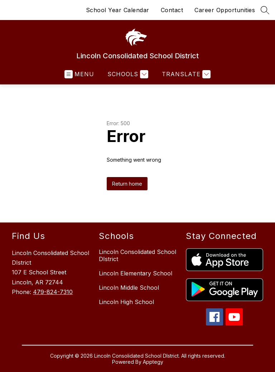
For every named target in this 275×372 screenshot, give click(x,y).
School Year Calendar (117, 10)
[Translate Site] (185, 74)
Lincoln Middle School (129, 287)
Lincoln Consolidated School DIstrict (137, 255)
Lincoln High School (126, 301)
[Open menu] (79, 74)
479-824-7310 (53, 291)
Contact (172, 10)
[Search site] (265, 10)
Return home (127, 184)
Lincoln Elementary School (135, 273)
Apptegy (153, 362)
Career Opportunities (224, 10)
